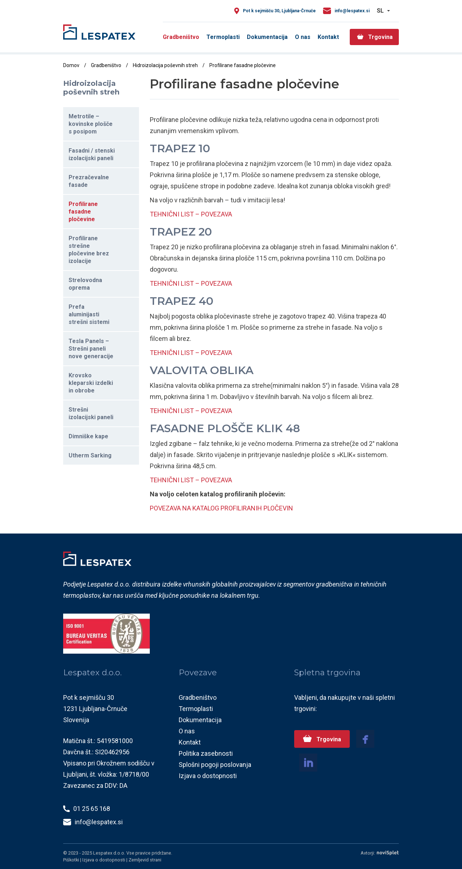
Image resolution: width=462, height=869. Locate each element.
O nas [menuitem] (302, 37)
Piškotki (71, 860)
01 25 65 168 (91, 808)
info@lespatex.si (352, 10)
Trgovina (328, 739)
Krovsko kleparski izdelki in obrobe (91, 383)
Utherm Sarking (90, 455)
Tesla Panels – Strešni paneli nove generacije (91, 349)
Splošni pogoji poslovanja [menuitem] (215, 764)
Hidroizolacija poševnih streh (165, 65)
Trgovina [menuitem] (380, 37)
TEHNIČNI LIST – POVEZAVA (191, 214)
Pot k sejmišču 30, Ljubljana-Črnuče (279, 10)
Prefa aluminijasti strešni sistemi (89, 314)
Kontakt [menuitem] (328, 37)
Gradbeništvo (106, 65)
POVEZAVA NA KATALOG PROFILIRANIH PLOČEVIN (221, 508)
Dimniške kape (88, 436)
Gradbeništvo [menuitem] (181, 37)
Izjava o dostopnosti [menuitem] (208, 776)
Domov (71, 65)
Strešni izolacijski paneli (91, 413)
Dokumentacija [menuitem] (267, 37)
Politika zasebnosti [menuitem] (206, 753)
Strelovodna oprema (85, 284)
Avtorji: (380, 853)
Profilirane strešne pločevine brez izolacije (89, 249)
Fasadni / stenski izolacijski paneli (92, 154)
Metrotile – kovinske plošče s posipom (91, 124)
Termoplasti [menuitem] (223, 37)
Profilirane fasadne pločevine (83, 212)
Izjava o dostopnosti (104, 860)
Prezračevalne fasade (89, 181)
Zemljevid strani (144, 860)
